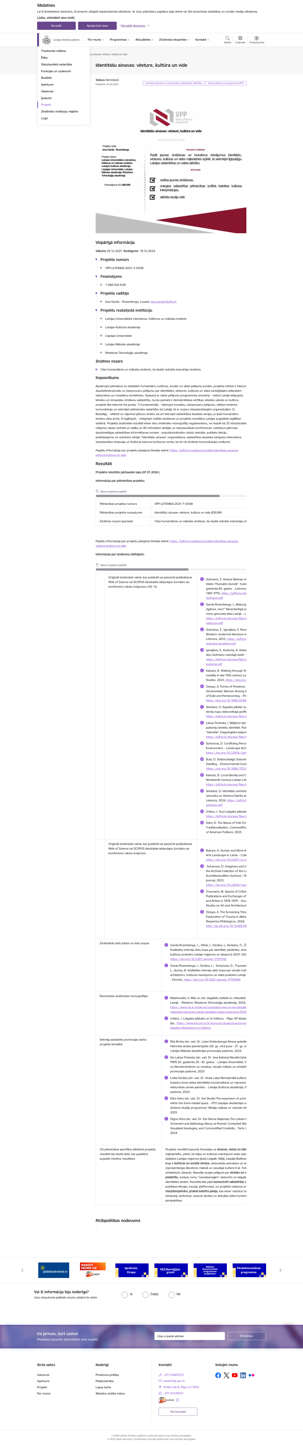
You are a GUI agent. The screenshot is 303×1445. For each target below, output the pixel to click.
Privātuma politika (107, 1375)
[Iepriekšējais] (22, 1270)
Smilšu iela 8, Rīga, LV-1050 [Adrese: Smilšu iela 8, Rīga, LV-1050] (181, 1387)
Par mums (43, 1393)
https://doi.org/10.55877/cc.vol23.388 (231, 860)
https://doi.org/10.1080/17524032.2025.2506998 (239, 768)
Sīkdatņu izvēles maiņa (110, 1393)
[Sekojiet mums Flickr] (251, 1375)
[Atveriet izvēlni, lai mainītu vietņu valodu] (240, 40)
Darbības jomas (51, 72)
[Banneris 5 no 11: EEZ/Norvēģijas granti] (210, 1270)
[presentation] (32, 1310)
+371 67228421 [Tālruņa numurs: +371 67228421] (173, 1393)
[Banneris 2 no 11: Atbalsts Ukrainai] (92, 1270)
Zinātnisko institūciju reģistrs (59, 153)
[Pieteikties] (246, 1336)
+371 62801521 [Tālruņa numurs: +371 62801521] (173, 1375)
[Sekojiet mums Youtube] (235, 1375)
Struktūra (47, 65)
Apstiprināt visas (97, 25)
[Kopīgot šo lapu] (256, 73)
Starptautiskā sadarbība (56, 106)
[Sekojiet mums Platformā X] (226, 1375)
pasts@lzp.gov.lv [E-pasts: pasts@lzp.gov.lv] (174, 1381)
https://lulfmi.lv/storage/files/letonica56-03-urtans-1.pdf (243, 816)
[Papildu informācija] (177, 1400)
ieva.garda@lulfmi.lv (164, 302)
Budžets (46, 119)
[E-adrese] (166, 1400)
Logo (44, 159)
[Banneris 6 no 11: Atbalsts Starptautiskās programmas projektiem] (249, 1270)
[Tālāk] (281, 1270)
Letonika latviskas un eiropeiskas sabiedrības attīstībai (173, 83)
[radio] (127, 1294)
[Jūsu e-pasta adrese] (189, 1336)
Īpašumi (46, 139)
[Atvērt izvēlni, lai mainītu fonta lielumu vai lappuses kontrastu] (256, 40)
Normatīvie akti (50, 85)
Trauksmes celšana (53, 92)
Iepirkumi (47, 126)
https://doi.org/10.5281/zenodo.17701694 (212, 979)
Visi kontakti (178, 1411)
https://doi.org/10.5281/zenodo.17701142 (198, 959)
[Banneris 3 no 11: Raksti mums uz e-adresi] (132, 1270)
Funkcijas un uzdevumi (56, 112)
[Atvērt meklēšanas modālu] (227, 40)
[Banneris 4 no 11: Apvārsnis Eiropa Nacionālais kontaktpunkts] (171, 1270)
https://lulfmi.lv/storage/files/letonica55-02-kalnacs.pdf (242, 784)
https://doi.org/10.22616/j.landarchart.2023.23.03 (239, 753)
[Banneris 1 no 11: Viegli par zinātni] (54, 1270)
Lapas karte (103, 1387)
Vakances (47, 133)
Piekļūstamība (105, 1381)
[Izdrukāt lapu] (256, 63)
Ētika (44, 99)
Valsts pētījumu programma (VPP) (226, 83)
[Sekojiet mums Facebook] (218, 1375)
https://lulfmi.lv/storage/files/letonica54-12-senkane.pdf (243, 716)
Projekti (46, 146)
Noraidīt (56, 25)
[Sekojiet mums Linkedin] (243, 1375)
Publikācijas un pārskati (56, 79)
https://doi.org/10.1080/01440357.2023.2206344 (239, 700)
